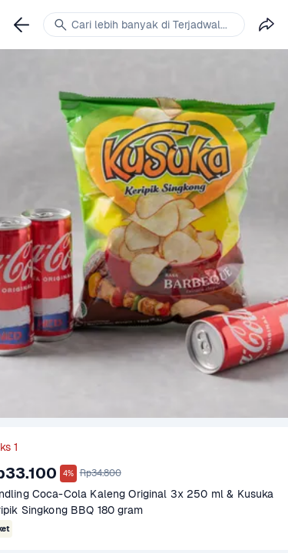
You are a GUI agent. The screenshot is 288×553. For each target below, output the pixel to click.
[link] (21, 24)
